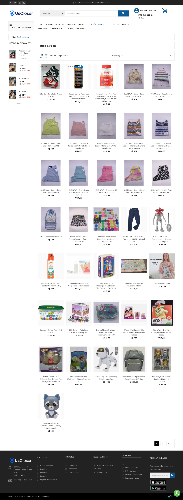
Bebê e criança (131, 471)
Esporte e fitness (132, 478)
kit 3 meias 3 (24, 91)
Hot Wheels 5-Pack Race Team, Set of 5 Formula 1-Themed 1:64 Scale (79, 96)
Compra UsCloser (132, 467)
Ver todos (21, 104)
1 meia (21, 65)
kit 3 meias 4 (24, 78)
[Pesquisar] (91, 13)
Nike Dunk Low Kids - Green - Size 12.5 (25, 53)
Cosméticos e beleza (133, 474)
